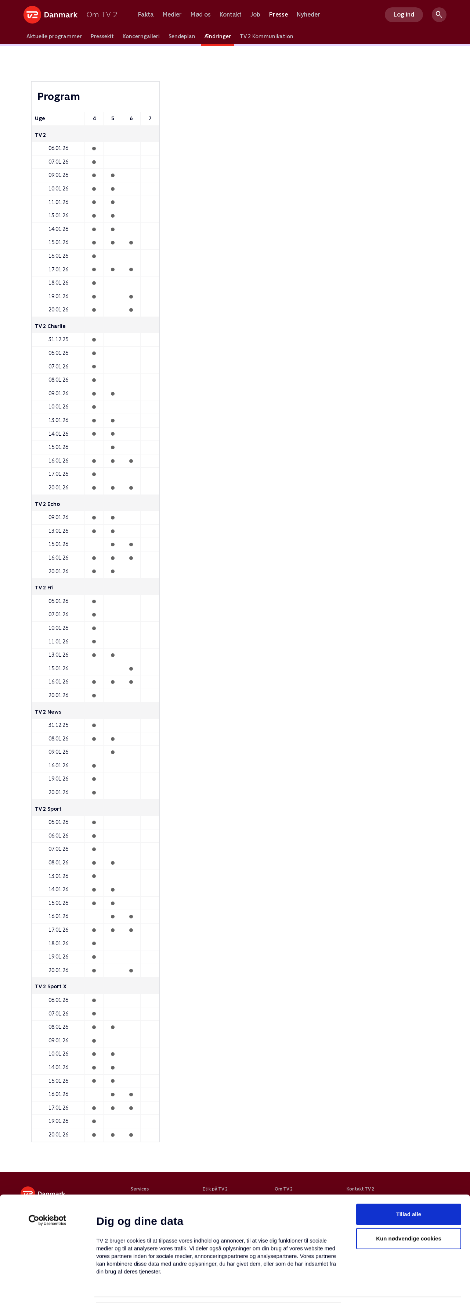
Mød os (201, 14)
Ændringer (217, 36)
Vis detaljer (356, 1288)
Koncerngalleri (141, 36)
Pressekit (102, 36)
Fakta (146, 14)
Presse (278, 14)
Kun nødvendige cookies (408, 1198)
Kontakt (231, 14)
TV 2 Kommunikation (266, 36)
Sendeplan (182, 36)
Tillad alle (408, 1174)
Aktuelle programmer (54, 36)
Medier (172, 14)
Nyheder (308, 14)
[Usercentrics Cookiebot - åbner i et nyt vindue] (47, 1179)
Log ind (404, 14)
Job (255, 14)
